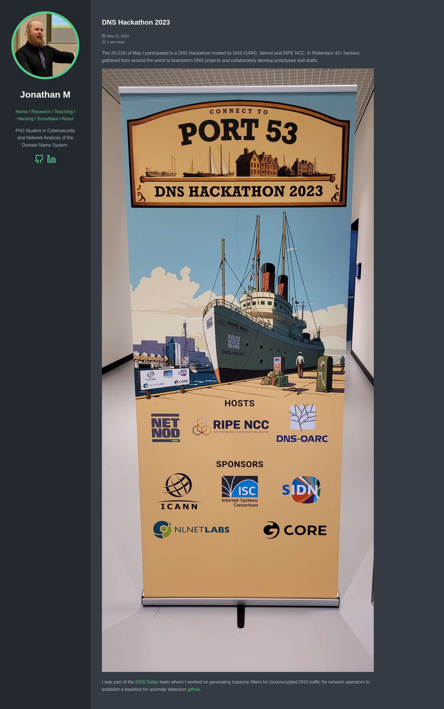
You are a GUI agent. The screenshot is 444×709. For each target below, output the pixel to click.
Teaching (63, 111)
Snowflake (47, 118)
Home (22, 111)
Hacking (25, 118)
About (68, 118)
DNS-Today (147, 682)
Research (41, 111)
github (193, 689)
